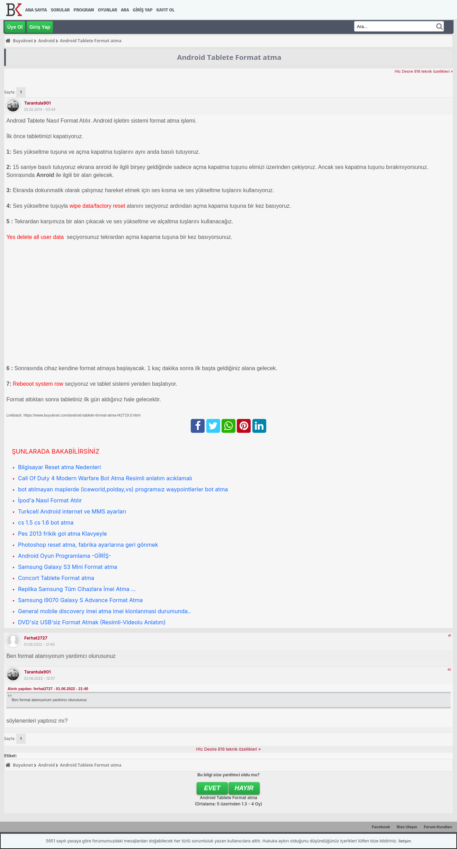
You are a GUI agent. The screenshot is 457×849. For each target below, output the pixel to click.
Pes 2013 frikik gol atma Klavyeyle (62, 533)
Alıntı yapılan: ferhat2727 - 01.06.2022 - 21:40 (48, 689)
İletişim (404, 841)
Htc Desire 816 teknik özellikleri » (424, 71)
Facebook (381, 826)
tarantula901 (37, 103)
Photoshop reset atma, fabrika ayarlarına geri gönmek (88, 544)
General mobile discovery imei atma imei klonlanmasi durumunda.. (104, 611)
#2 (449, 669)
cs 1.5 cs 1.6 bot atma (46, 522)
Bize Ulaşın (407, 826)
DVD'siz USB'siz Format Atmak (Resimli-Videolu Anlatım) (91, 622)
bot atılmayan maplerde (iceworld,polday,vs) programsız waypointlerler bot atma (123, 489)
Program (84, 9)
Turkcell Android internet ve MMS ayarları (72, 511)
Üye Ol (15, 27)
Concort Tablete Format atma (56, 577)
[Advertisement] (214, 295)
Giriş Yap (143, 9)
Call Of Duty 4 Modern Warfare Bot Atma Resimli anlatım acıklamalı (105, 478)
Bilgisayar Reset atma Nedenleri (59, 467)
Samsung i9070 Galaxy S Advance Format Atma (80, 600)
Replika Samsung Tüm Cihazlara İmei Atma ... (77, 589)
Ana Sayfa (36, 9)
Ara (125, 9)
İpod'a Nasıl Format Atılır (50, 500)
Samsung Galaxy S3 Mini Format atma (67, 566)
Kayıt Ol (165, 9)
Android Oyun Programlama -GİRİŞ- (64, 555)
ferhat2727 (35, 638)
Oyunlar (107, 9)
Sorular (60, 9)
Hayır (244, 788)
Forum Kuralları (438, 826)
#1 (449, 635)
